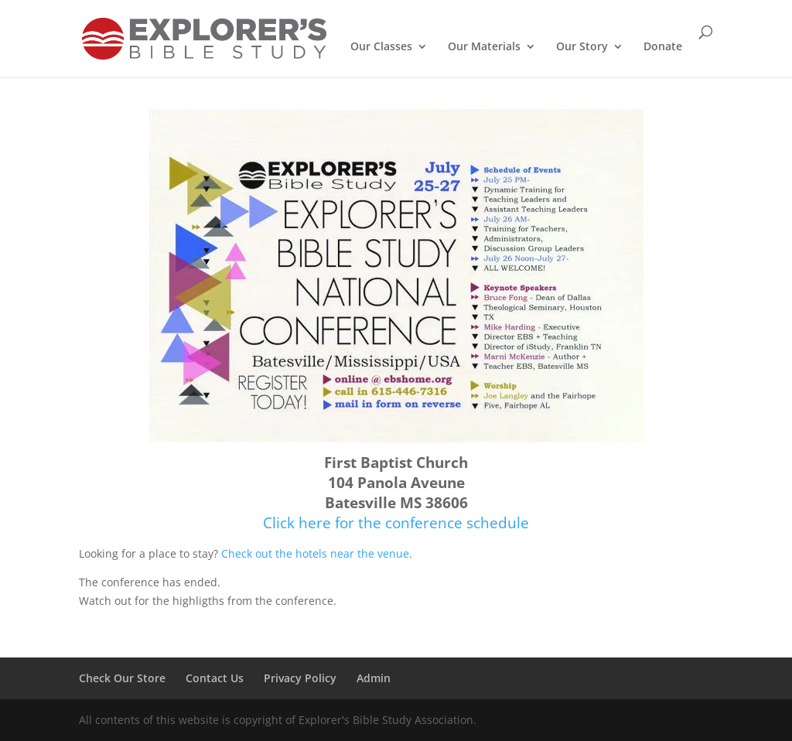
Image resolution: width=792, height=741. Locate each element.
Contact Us (215, 678)
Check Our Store (122, 678)
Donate (663, 47)
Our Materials (484, 47)
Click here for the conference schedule (396, 522)
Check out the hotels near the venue (315, 553)
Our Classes (381, 47)
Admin (374, 678)
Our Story (582, 47)
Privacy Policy (300, 678)
